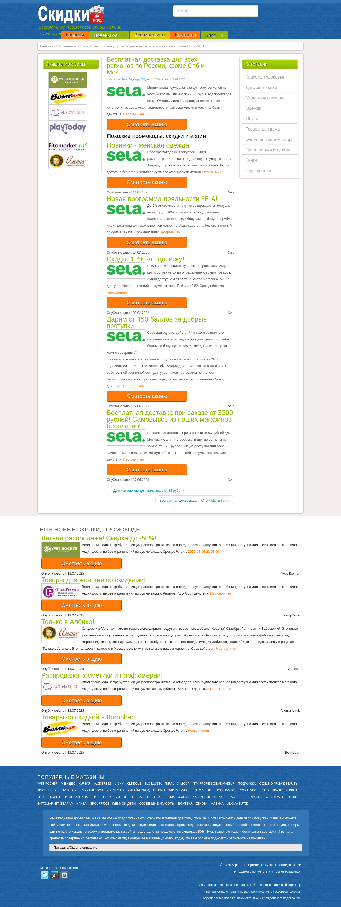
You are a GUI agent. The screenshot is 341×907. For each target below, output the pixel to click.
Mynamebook (92, 790)
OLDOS (294, 797)
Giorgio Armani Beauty (278, 783)
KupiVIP (85, 783)
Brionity (44, 790)
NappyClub (201, 797)
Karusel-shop (179, 790)
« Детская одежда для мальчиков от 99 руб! (145, 491)
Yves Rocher (47, 783)
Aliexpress (102, 783)
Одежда (134, 79)
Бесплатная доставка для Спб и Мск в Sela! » (194, 500)
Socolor (238, 797)
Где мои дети (124, 803)
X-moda (183, 783)
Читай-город (138, 790)
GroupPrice (99, 803)
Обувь (145, 79)
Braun (277, 790)
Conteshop (249, 790)
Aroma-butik (237, 803)
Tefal (169, 783)
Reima (170, 797)
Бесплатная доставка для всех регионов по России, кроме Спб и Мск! (156, 66)
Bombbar (185, 803)
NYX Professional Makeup (213, 783)
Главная (46, 46)
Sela (85, 46)
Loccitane (153, 797)
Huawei (159, 790)
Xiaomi (183, 797)
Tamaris (255, 797)
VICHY (119, 783)
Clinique (134, 783)
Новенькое (67, 46)
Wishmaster (276, 797)
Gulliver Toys (66, 790)
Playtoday (102, 797)
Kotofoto (115, 790)
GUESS (137, 797)
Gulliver (122, 797)
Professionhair (78, 797)
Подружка (247, 783)
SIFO (265, 790)
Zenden (202, 803)
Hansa (81, 803)
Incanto (55, 797)
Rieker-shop (226, 790)
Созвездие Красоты (156, 803)
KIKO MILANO (204, 790)
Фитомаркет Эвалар (55, 803)
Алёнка (217, 803)
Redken (291, 790)
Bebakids (220, 797)
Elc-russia (153, 783)
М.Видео (68, 783)
